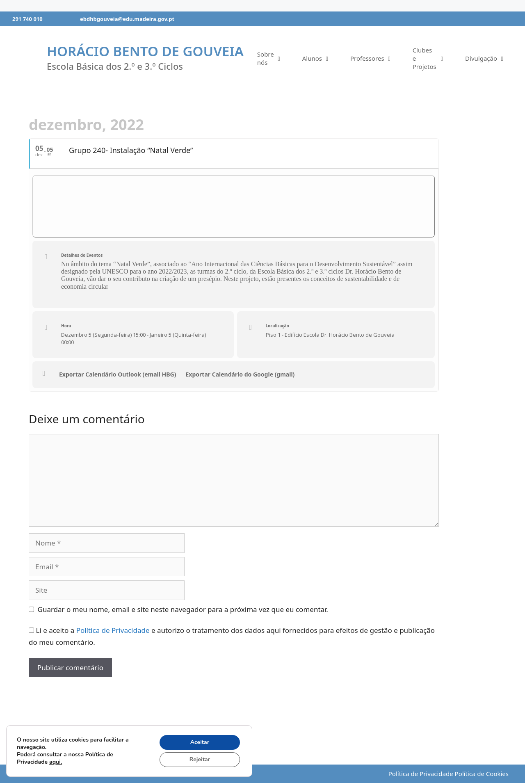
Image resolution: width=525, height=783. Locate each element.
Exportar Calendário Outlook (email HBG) (117, 374)
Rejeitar (199, 759)
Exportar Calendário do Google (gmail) (240, 374)
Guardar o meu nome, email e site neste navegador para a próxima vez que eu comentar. (183, 609)
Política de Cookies (482, 773)
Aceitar (200, 742)
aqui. (55, 762)
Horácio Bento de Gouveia (145, 51)
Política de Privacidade (113, 630)
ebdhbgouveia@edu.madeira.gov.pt (127, 19)
